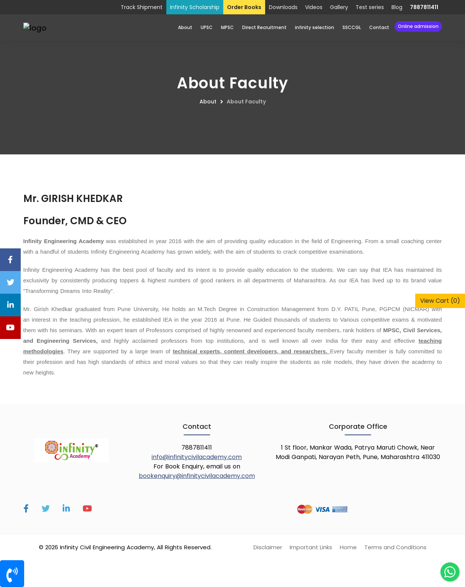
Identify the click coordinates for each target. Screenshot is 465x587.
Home (348, 547)
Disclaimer (267, 547)
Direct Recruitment (264, 27)
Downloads (283, 7)
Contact (379, 27)
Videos (313, 7)
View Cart (440, 300)
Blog (396, 7)
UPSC (207, 27)
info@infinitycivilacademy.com (197, 457)
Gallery (339, 7)
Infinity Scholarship (194, 7)
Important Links (311, 547)
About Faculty (246, 101)
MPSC (227, 27)
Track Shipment (142, 7)
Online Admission (418, 26)
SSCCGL (351, 27)
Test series (370, 7)
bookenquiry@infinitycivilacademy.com (197, 475)
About (185, 27)
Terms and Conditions (395, 547)
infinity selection (314, 27)
